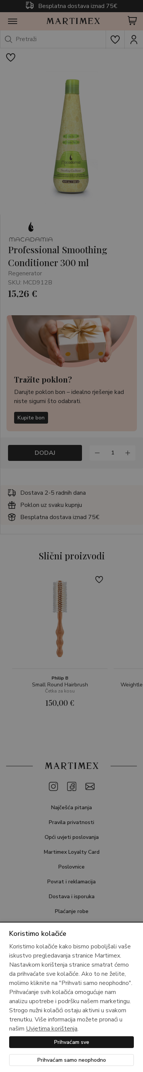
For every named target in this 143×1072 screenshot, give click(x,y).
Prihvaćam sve (71, 1042)
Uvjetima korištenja (51, 1028)
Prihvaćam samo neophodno (71, 1060)
